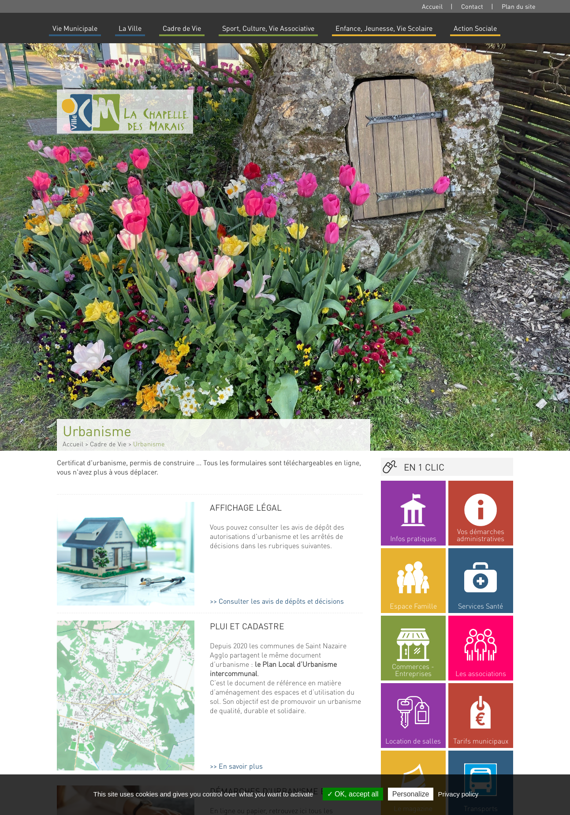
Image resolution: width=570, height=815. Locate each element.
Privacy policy (458, 794)
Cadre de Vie (182, 28)
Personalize (410, 794)
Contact (472, 6)
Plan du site (519, 6)
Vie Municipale (74, 28)
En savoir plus (241, 765)
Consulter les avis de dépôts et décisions (281, 601)
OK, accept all (353, 794)
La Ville (130, 28)
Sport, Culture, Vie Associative (268, 28)
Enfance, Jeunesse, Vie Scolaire (383, 28)
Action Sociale (475, 28)
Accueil (432, 6)
